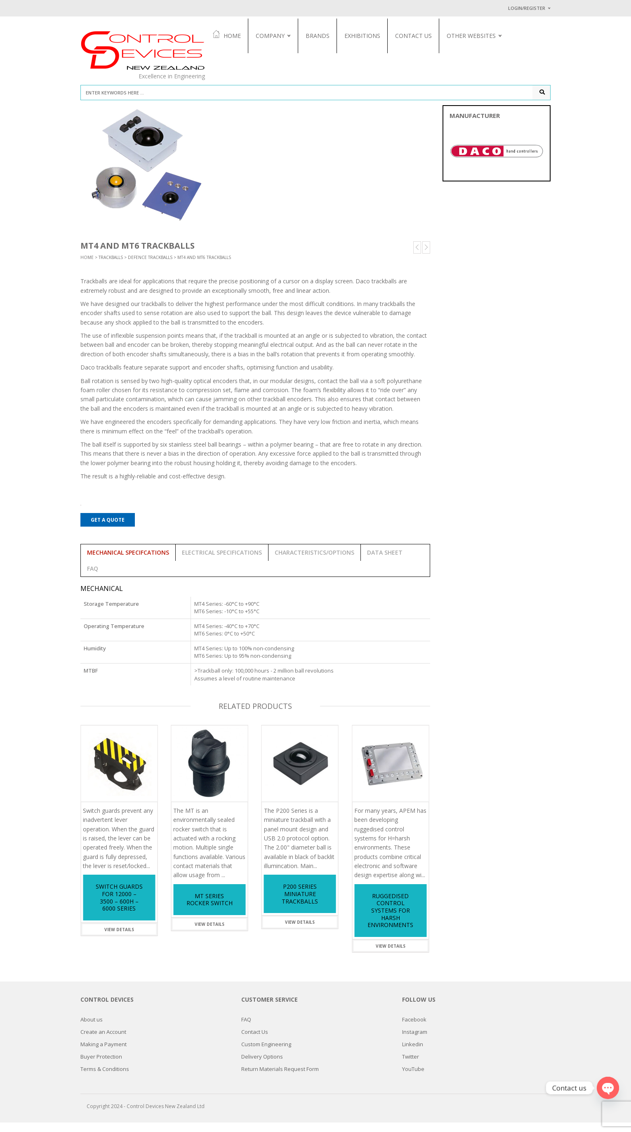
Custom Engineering (266, 1053)
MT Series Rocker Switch (209, 909)
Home (236, 35)
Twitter (410, 1066)
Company (279, 36)
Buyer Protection (101, 1066)
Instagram (414, 1041)
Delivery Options (262, 1066)
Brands (327, 36)
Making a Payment (103, 1053)
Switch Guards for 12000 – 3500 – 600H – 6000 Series (119, 907)
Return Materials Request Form (280, 1078)
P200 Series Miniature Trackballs (300, 903)
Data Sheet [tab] (385, 562)
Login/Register (526, 8)
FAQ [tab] (92, 578)
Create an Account (103, 1041)
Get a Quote (108, 529)
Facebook (414, 1029)
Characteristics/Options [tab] (314, 562)
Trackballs (111, 267)
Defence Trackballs (150, 267)
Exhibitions (372, 36)
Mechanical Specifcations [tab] (128, 562)
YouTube (413, 1078)
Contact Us (423, 36)
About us (91, 1029)
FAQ (246, 1029)
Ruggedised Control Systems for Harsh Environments (390, 919)
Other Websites (480, 36)
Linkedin (412, 1053)
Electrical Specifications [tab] (222, 562)
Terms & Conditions (104, 1078)
